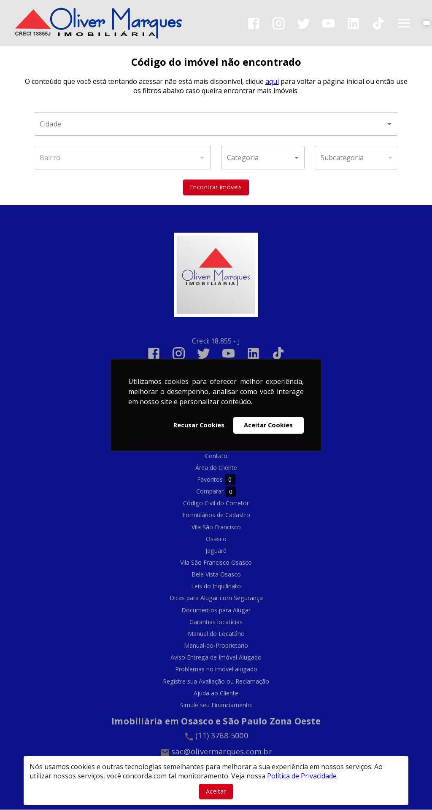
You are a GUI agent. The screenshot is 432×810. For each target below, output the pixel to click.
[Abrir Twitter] (303, 23)
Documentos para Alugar (216, 610)
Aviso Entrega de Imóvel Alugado (216, 658)
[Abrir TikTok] (378, 23)
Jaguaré (216, 551)
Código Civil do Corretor (216, 503)
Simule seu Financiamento (216, 705)
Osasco (216, 539)
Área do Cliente (216, 468)
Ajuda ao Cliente (216, 693)
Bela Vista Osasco (216, 575)
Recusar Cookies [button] (198, 425)
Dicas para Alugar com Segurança (216, 598)
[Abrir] (389, 124)
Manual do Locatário (216, 634)
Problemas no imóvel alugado (216, 669)
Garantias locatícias (216, 622)
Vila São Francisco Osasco (216, 562)
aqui (272, 81)
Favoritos (216, 480)
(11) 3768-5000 (221, 735)
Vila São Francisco (216, 527)
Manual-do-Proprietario (216, 646)
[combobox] (216, 124)
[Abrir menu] (404, 23)
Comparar (216, 491)
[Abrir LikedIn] (353, 23)
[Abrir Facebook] (253, 23)
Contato (216, 456)
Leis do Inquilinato (216, 586)
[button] (263, 158)
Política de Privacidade (302, 775)
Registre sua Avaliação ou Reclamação (216, 681)
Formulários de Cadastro (216, 515)
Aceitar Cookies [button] (268, 425)
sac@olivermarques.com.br (221, 751)
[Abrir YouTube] (328, 23)
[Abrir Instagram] (278, 23)
